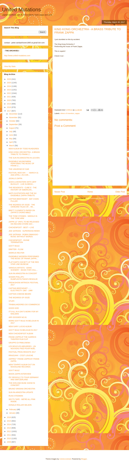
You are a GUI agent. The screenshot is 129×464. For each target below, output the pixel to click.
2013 (9, 428)
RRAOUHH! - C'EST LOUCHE (21, 355)
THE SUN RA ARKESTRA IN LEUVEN (24, 158)
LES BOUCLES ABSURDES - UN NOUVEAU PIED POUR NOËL (22, 347)
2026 (9, 79)
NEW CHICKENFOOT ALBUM (21, 333)
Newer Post (59, 192)
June (11, 135)
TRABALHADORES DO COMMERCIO (24, 304)
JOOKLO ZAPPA (15, 178)
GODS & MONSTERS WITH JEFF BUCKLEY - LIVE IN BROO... (22, 183)
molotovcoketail (65, 459)
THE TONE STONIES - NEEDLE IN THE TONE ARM (23, 217)
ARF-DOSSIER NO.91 (18, 317)
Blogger (84, 459)
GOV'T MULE (14, 246)
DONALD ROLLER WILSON (20, 405)
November (13, 117)
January (12, 413)
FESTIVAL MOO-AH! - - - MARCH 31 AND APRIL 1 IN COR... (23, 174)
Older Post (120, 192)
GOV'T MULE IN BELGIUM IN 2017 (23, 330)
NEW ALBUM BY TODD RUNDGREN (24, 149)
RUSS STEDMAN (16, 396)
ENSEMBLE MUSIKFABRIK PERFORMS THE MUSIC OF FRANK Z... (21, 163)
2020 (9, 100)
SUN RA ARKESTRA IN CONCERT (23, 273)
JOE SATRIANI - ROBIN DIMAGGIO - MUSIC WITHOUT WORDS (24, 235)
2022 (9, 93)
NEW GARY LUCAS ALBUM (20, 326)
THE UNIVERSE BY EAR (19, 169)
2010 (9, 438)
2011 (9, 435)
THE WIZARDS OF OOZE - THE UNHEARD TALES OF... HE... (22, 206)
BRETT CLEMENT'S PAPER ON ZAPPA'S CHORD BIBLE (22, 211)
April (11, 142)
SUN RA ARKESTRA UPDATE (21, 392)
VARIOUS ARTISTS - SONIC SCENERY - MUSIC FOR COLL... (23, 269)
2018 (9, 107)
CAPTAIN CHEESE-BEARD (20, 294)
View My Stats (9, 66)
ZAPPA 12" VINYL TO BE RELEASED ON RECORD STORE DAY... (24, 223)
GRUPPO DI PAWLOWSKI (19, 343)
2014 (9, 424)
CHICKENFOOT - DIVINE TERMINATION (19, 241)
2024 (9, 86)
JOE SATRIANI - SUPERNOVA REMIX (24, 231)
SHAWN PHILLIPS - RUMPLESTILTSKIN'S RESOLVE (23, 278)
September (13, 124)
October (12, 121)
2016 (9, 417)
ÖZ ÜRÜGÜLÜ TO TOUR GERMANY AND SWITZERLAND (24, 378)
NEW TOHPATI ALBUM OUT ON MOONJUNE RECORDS (22, 366)
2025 (9, 83)
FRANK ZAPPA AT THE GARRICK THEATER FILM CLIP (22, 338)
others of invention (67, 113)
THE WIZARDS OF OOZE (19, 298)
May (11, 139)
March (12, 146)
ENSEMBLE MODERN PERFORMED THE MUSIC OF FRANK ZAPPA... (24, 257)
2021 (9, 97)
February (13, 409)
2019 (9, 104)
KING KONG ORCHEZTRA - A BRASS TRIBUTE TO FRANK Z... (24, 153)
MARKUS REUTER (16, 253)
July (11, 131)
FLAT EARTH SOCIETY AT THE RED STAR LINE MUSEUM (24, 263)
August (12, 128)
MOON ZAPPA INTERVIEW (20, 374)
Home (90, 192)
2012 (9, 431)
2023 (9, 90)
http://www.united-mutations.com (17, 56)
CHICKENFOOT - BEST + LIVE (21, 227)
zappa (77, 113)
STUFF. (12, 301)
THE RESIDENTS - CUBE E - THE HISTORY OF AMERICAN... (23, 189)
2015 (9, 421)
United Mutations (21, 9)
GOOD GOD (14, 308)
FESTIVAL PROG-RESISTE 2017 (22, 352)
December (13, 114)
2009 (9, 442)
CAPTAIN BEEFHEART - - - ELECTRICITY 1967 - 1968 (20, 289)
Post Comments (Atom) (94, 198)
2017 (9, 111)
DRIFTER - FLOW (16, 249)
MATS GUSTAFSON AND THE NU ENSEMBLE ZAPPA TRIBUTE (23, 194)
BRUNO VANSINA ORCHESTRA (22, 389)
